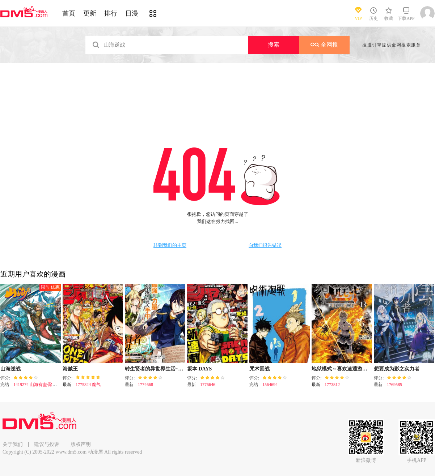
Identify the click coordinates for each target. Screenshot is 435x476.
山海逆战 (10, 369)
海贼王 (70, 369)
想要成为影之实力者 (396, 369)
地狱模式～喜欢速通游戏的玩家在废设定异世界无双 (370, 369)
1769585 (394, 384)
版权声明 (81, 444)
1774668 (145, 384)
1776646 (207, 384)
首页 (68, 13)
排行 (110, 13)
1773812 (332, 384)
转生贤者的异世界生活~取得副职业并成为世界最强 (182, 369)
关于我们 (13, 444)
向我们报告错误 (265, 245)
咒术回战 (259, 369)
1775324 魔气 (88, 384)
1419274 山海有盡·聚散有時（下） (46, 384)
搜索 (273, 45)
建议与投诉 (46, 444)
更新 (89, 13)
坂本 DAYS (199, 369)
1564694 (270, 384)
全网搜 (324, 45)
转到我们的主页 (169, 245)
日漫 (131, 13)
